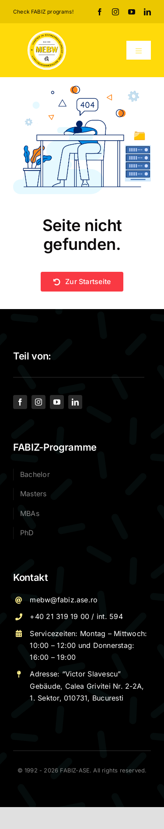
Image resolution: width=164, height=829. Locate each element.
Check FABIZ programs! (43, 11)
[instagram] (115, 11)
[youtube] (131, 11)
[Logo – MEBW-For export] (47, 33)
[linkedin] (147, 11)
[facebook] (99, 11)
